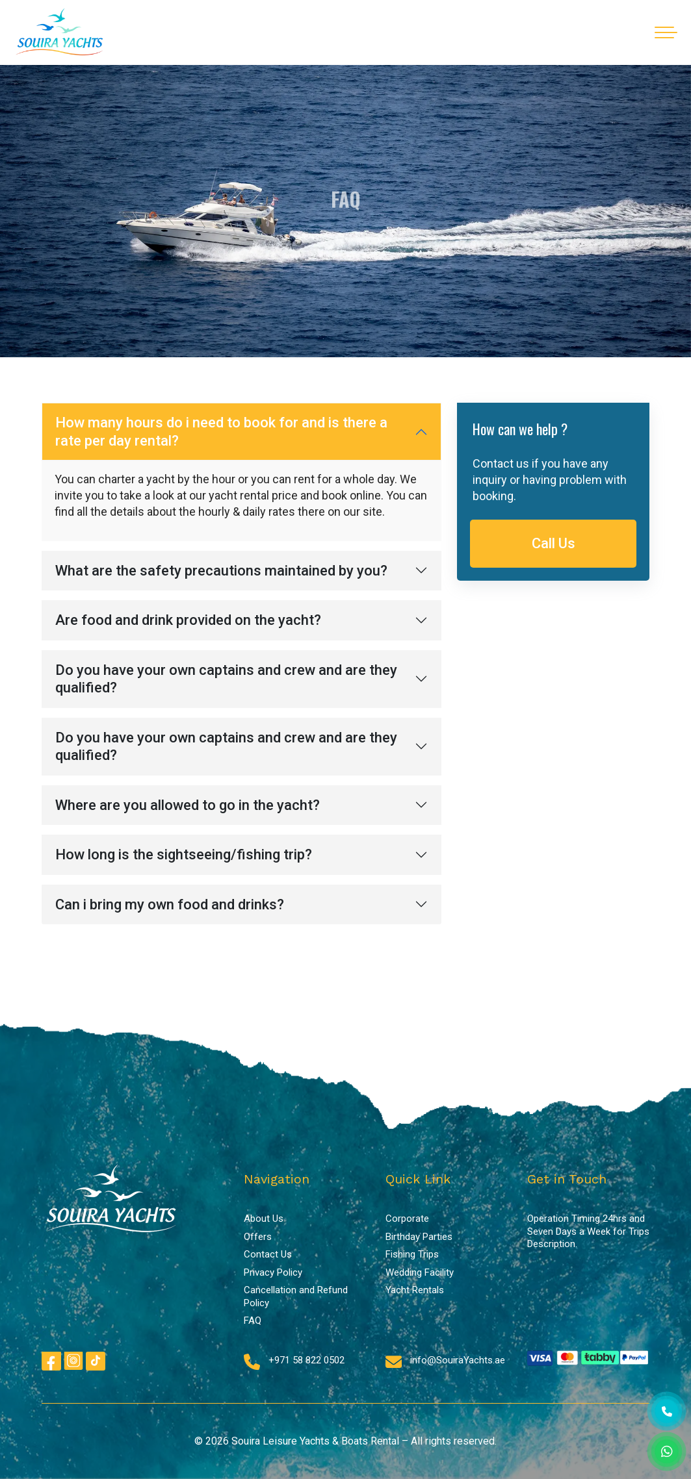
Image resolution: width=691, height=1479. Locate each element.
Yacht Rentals (414, 1290)
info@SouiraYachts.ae (457, 1360)
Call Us (553, 543)
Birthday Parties (418, 1237)
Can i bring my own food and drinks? (169, 904)
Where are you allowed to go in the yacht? (187, 805)
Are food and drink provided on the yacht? (188, 620)
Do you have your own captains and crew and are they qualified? (226, 679)
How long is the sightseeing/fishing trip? (183, 854)
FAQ (252, 1320)
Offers (258, 1237)
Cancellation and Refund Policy (296, 1296)
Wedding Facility (419, 1272)
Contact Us (268, 1254)
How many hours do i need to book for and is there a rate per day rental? (221, 431)
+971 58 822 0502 (306, 1360)
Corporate (407, 1218)
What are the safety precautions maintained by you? (221, 571)
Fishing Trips (412, 1254)
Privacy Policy (273, 1272)
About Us (263, 1218)
